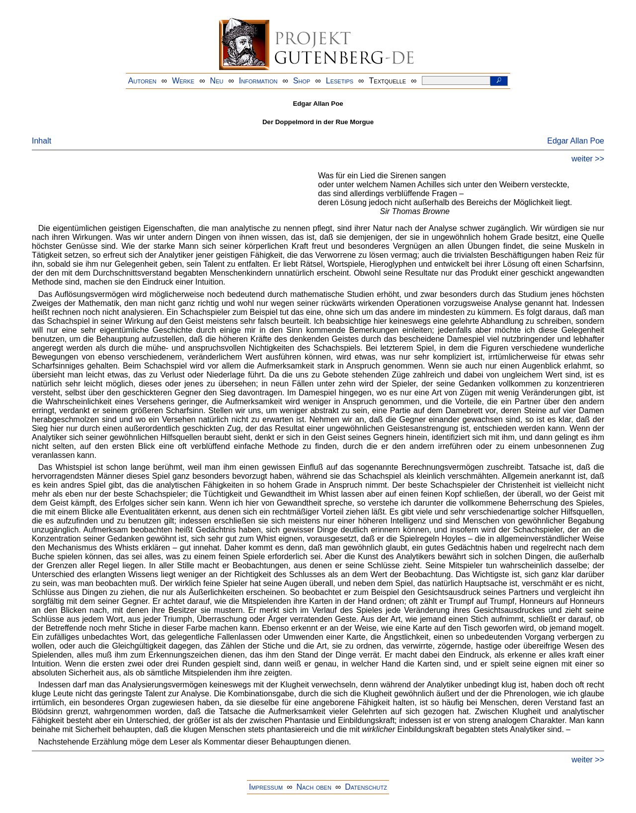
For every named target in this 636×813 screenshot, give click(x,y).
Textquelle (387, 80)
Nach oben (313, 787)
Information (258, 80)
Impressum (266, 787)
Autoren (142, 80)
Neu (217, 80)
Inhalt (41, 141)
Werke (183, 80)
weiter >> (587, 158)
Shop (302, 80)
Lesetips (339, 80)
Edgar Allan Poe (575, 141)
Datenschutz (366, 787)
